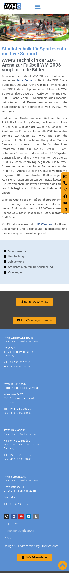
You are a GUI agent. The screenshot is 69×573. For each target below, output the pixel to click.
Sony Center (24, 80)
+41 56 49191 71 (19, 504)
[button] (38, 7)
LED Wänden (43, 224)
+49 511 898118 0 (20, 455)
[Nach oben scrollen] (62, 565)
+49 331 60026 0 (19, 362)
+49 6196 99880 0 (20, 408)
